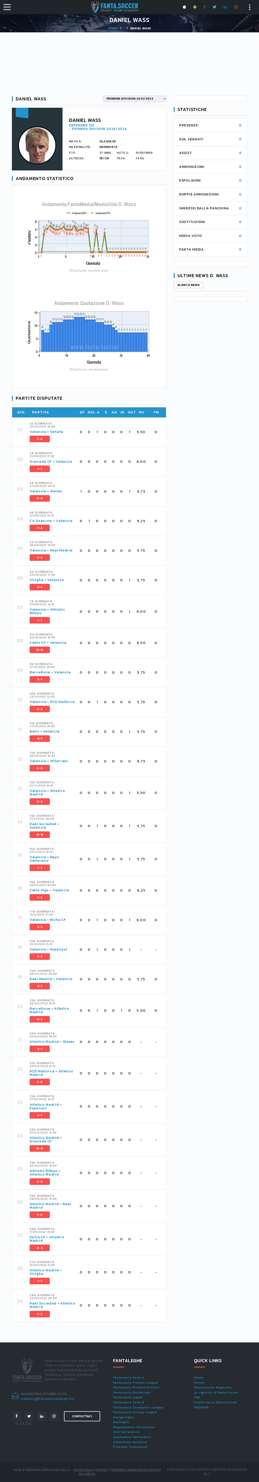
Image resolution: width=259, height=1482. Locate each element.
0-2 (40, 1248)
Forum (199, 1382)
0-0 (39, 650)
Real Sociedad (43, 824)
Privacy (102, 1470)
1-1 (39, 469)
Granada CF (41, 461)
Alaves (56, 491)
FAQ (197, 1397)
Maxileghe (121, 1422)
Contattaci (82, 1416)
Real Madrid (61, 550)
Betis (34, 731)
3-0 (40, 498)
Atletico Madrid (44, 1041)
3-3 (39, 801)
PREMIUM (201, 1407)
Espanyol (58, 949)
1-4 (39, 528)
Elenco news (189, 285)
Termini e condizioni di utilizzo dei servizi (120, 1472)
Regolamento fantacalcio (134, 1427)
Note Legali (83, 1470)
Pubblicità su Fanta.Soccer (215, 1402)
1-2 (39, 557)
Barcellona (40, 672)
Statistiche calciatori (130, 1442)
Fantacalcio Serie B (128, 1402)
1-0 (39, 439)
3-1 (39, 587)
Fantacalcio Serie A (128, 1377)
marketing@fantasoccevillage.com (48, 1399)
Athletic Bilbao (44, 1171)
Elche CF (58, 919)
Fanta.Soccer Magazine (212, 1387)
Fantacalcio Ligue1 (128, 1397)
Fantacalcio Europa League (135, 1412)
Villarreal (59, 761)
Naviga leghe (123, 1417)
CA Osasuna (41, 520)
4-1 (39, 738)
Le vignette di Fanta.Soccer (216, 1392)
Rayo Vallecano (44, 858)
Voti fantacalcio (126, 1432)
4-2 (39, 1019)
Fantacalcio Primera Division (136, 1387)
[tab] (95, 432)
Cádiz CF (38, 642)
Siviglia (37, 580)
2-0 (40, 768)
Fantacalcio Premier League (135, 1382)
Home (112, 28)
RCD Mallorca (62, 701)
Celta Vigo (39, 890)
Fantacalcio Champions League (138, 1407)
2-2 (39, 709)
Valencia (38, 431)
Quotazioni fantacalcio (132, 1437)
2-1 (39, 927)
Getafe (56, 431)
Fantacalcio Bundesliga (132, 1392)
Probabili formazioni (130, 1447)
